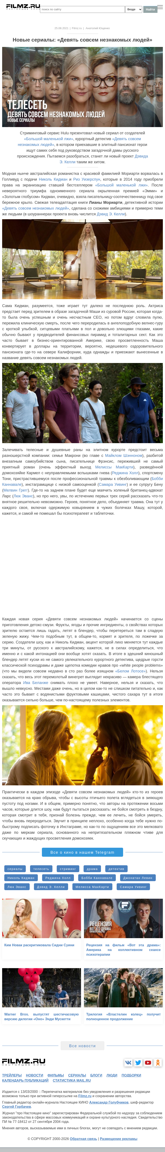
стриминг (68, 869)
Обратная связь (83, 1139)
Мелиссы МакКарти (114, 467)
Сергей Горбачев (16, 1106)
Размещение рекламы (119, 1139)
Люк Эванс (23, 496)
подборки (131, 1075)
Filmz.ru (77, 28)
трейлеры (12, 1075)
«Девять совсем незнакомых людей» (35, 208)
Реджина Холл (125, 473)
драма (92, 869)
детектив (116, 869)
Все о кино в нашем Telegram (82, 852)
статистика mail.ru (72, 1080)
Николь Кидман (53, 179)
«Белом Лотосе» (130, 671)
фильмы (55, 1075)
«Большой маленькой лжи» (48, 139)
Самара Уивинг (113, 484)
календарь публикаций (25, 1080)
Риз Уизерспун (86, 179)
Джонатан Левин (137, 878)
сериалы (15, 869)
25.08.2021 (62, 28)
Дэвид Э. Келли (111, 214)
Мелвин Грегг (15, 490)
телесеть (41, 869)
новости (34, 1075)
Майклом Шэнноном (123, 455)
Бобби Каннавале (97, 878)
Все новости (82, 1046)
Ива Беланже (35, 683)
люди (112, 1075)
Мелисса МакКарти (92, 887)
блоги (96, 1075)
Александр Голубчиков (108, 1102)
